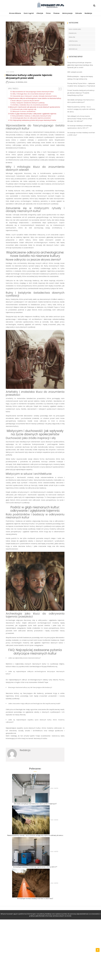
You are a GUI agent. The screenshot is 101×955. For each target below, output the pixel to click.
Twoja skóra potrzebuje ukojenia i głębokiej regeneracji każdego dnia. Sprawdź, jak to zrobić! (80, 65)
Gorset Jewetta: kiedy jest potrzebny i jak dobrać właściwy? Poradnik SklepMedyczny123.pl (81, 92)
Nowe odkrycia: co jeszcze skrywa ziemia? (25, 101)
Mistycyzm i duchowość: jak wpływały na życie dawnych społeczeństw (35, 107)
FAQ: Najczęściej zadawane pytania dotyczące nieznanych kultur (33, 120)
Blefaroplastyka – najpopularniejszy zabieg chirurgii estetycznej (80, 78)
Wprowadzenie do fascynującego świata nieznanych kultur (33, 92)
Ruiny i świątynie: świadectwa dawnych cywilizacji (28, 103)
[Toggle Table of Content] (59, 89)
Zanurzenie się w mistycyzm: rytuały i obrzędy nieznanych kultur (35, 96)
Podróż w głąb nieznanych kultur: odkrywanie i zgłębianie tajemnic (33, 114)
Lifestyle (39, 13)
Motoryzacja (67, 13)
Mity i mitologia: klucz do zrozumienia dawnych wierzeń (32, 94)
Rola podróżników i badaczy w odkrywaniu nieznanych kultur (31, 116)
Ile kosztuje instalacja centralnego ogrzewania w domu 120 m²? (35, 867)
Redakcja (88, 13)
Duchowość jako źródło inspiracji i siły (24, 109)
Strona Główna (15, 13)
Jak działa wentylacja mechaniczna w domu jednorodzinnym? (35, 804)
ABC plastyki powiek (74, 72)
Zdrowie (78, 13)
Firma (48, 13)
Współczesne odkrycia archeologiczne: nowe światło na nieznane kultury (35, 98)
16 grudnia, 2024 (21, 82)
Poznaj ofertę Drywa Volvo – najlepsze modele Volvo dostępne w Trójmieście (81, 84)
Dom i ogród (29, 13)
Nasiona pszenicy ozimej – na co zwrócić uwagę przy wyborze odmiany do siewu (35, 835)
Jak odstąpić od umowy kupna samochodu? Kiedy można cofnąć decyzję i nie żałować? (79, 118)
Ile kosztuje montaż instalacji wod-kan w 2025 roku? (35, 898)
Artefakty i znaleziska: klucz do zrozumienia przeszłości (30, 105)
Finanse (56, 13)
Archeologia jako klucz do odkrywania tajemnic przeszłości (32, 118)
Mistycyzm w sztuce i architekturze (24, 111)
